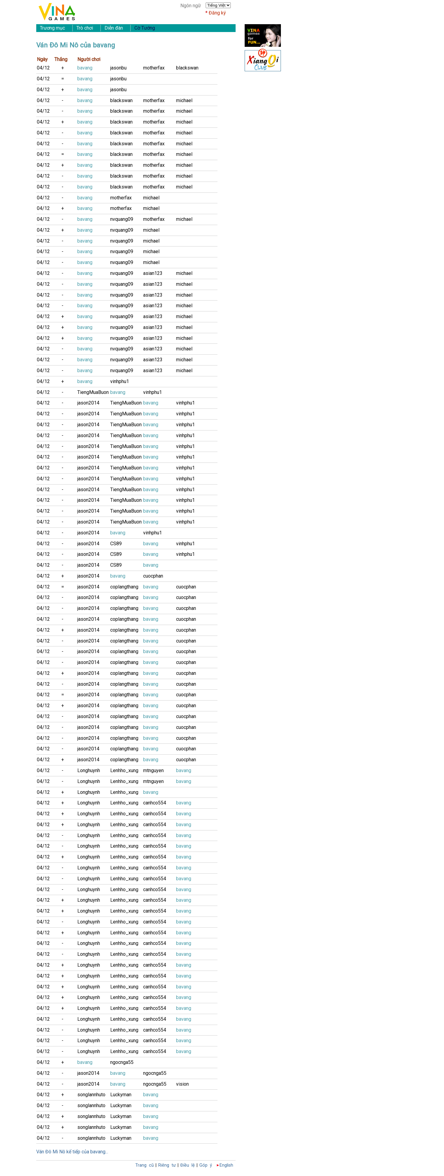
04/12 (43, 68)
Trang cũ (144, 1165)
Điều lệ (187, 1165)
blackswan (187, 68)
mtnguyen (153, 770)
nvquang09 (121, 219)
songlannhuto (91, 1094)
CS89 (116, 543)
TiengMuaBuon (93, 392)
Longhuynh (88, 770)
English (226, 1165)
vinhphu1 (119, 381)
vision (182, 1084)
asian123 (152, 273)
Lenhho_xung (124, 770)
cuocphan (153, 576)
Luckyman (120, 1094)
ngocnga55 (122, 1062)
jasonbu (118, 68)
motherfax (154, 68)
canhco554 (154, 803)
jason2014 (88, 403)
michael (184, 100)
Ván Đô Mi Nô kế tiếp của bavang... (72, 1152)
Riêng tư (167, 1165)
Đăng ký (217, 13)
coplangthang (124, 587)
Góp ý (205, 1165)
